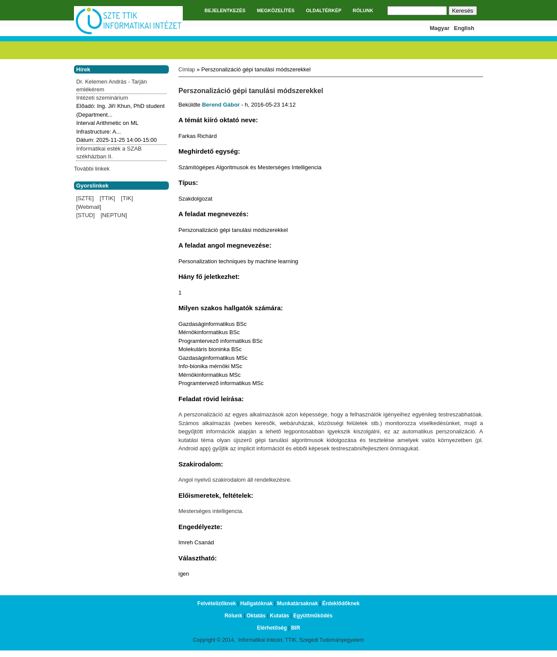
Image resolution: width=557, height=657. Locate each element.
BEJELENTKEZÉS (225, 10)
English (464, 28)
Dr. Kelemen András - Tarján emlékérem (111, 85)
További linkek (92, 168)
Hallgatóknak (256, 603)
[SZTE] (85, 198)
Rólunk (233, 616)
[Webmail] (88, 207)
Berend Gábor (221, 104)
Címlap (186, 70)
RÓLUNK (363, 10)
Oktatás (255, 616)
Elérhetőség (272, 628)
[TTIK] (107, 198)
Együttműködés (312, 616)
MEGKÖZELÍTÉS (276, 10)
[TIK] (127, 198)
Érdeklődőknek (340, 603)
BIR (295, 628)
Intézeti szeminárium (102, 97)
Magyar (440, 28)
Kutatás (279, 616)
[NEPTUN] (114, 215)
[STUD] (85, 215)
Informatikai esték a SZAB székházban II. (108, 152)
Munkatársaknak (297, 603)
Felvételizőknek (217, 603)
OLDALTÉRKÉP (324, 10)
